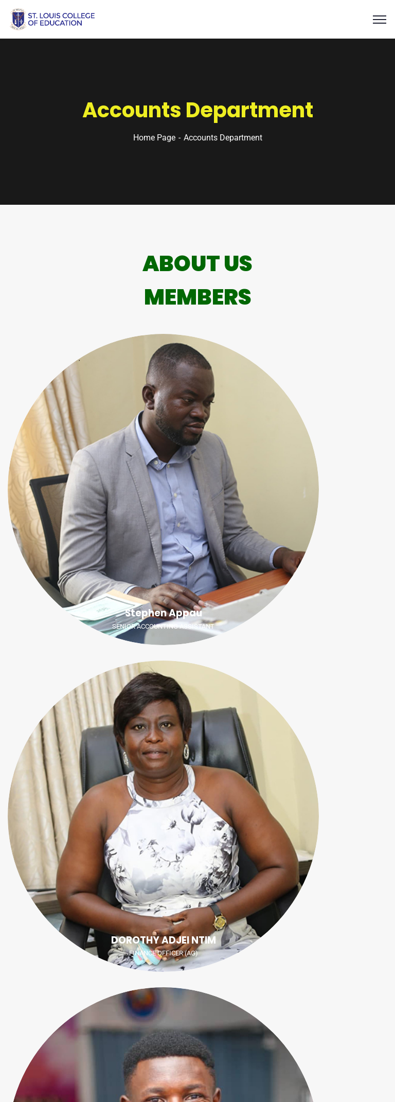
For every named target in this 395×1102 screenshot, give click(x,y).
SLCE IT (249, 1078)
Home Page (154, 138)
